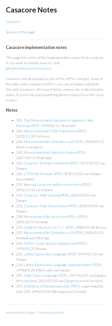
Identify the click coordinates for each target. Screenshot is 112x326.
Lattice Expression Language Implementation (58, 265)
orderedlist (57, 312)
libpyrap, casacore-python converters (52, 184)
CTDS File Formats (38, 174)
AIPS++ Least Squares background (50, 243)
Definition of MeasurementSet (47, 286)
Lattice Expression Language (45, 254)
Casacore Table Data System (46, 206)
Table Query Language (41, 275)
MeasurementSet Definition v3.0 (49, 141)
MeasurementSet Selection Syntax (50, 152)
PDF (35, 125)
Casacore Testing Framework (46, 163)
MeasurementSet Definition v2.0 (49, 232)
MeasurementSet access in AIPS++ (51, 216)
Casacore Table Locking (41, 195)
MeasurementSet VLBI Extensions (50, 131)
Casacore (13, 21)
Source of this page (20, 32)
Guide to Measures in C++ (44, 227)
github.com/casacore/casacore (29, 68)
